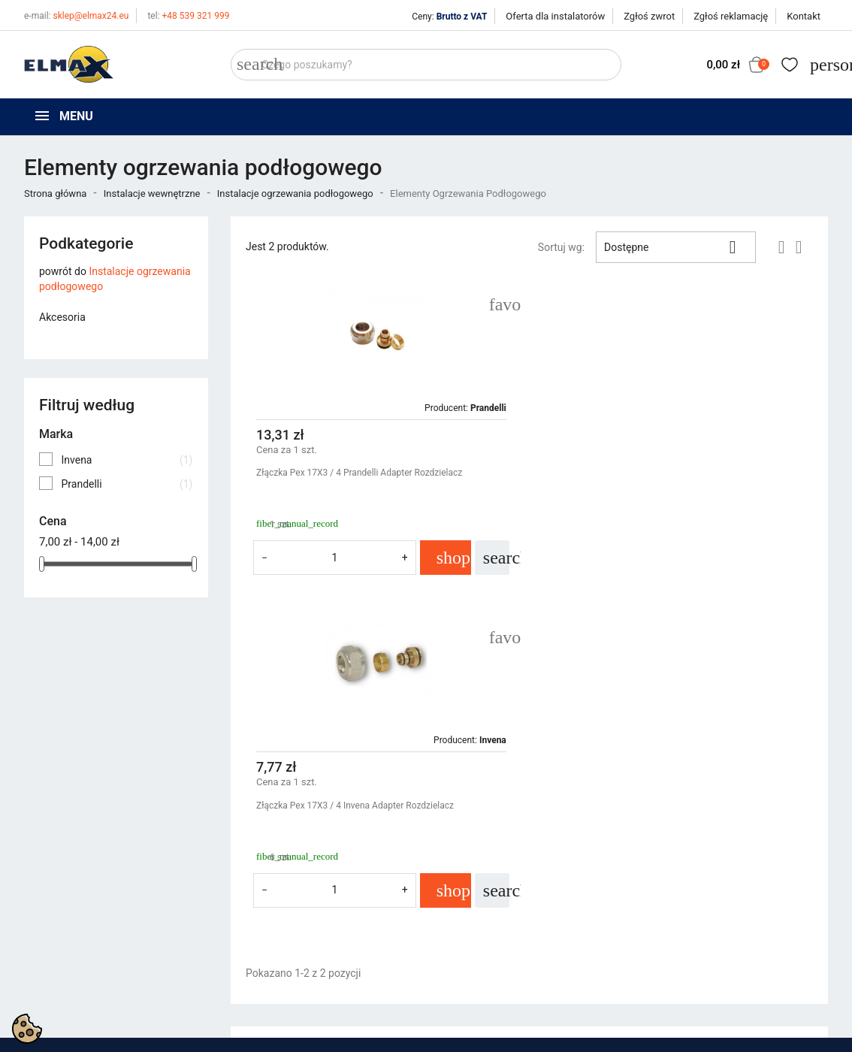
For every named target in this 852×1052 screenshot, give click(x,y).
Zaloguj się (669, 911)
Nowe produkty (266, 911)
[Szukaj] (426, 64)
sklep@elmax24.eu (76, 16)
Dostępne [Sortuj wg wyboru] (676, 247)
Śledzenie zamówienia (696, 892)
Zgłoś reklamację (730, 16)
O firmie (455, 930)
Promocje (253, 892)
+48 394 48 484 (68, 972)
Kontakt (803, 16)
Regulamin (462, 911)
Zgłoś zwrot (649, 16)
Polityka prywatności (485, 892)
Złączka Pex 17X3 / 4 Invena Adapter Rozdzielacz (654, 472)
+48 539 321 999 (188, 16)
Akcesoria (62, 317)
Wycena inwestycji (480, 948)
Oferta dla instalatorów (555, 16)
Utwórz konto (675, 930)
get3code (394, 1036)
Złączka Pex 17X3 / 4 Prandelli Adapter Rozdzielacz (359, 472)
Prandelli (126, 483)
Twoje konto (677, 865)
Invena (126, 459)
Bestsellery (256, 930)
